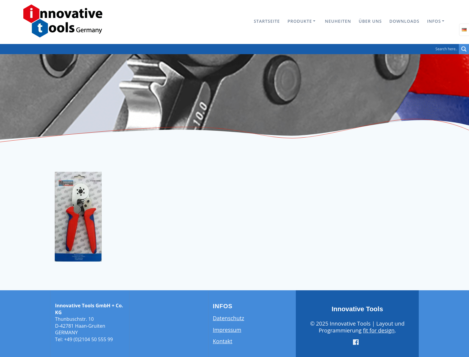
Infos (434, 21)
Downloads (404, 21)
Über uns (370, 21)
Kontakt (222, 341)
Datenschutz (228, 318)
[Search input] (230, 49)
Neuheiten (338, 21)
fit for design (379, 330)
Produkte (299, 21)
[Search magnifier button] (464, 49)
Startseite (267, 21)
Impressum (227, 329)
